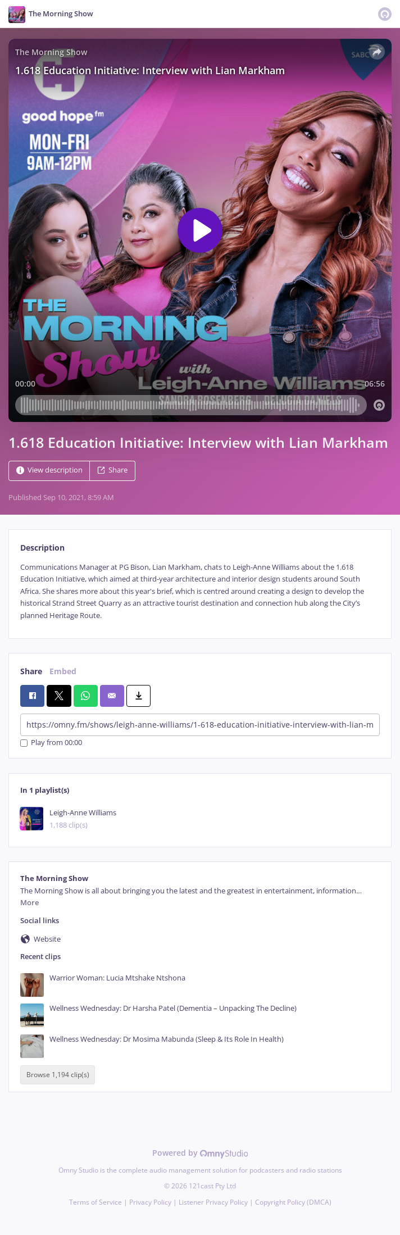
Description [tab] (42, 547)
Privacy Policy (150, 1202)
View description (49, 470)
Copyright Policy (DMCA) (293, 1202)
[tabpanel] (200, 591)
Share (112, 470)
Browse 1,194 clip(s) (57, 1074)
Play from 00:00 (51, 743)
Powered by (200, 1152)
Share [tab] (31, 671)
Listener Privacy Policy (213, 1202)
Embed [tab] (62, 671)
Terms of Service (95, 1202)
